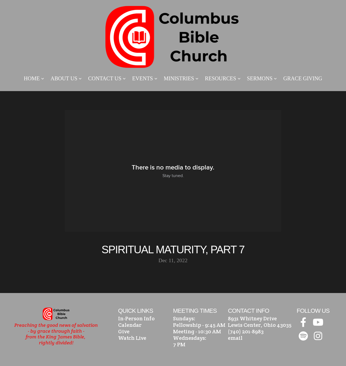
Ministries (181, 78)
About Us (66, 78)
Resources (223, 78)
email (235, 337)
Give (123, 331)
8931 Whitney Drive (252, 318)
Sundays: (184, 318)
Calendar (130, 324)
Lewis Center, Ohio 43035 (259, 324)
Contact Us (107, 78)
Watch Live (132, 337)
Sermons (262, 78)
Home (34, 78)
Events (144, 78)
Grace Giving (302, 78)
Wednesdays (189, 337)
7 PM (179, 344)
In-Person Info (136, 318)
